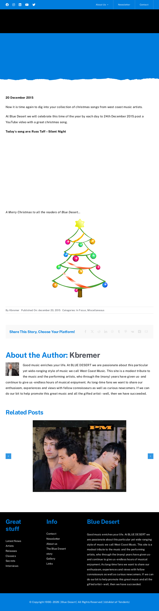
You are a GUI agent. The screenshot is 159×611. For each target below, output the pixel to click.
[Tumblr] (119, 332)
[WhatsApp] (112, 332)
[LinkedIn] (105, 332)
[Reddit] (99, 332)
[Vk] (132, 332)
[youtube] (27, 4)
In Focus (81, 310)
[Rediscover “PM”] (79, 422)
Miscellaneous (95, 310)
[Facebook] (85, 332)
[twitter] (33, 4)
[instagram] (13, 4)
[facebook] (7, 4)
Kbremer (14, 310)
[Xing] (139, 332)
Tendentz (124, 602)
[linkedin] (20, 4)
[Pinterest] (125, 332)
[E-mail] (146, 332)
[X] (92, 332)
